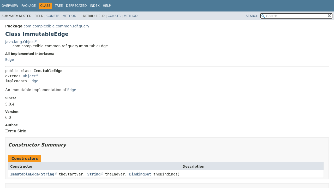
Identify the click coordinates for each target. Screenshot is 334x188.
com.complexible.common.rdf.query (56, 26)
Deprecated (76, 6)
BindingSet (140, 174)
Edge (9, 59)
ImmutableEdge (24, 174)
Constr (52, 16)
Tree (59, 6)
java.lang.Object (20, 42)
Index (95, 6)
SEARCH (252, 16)
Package (28, 6)
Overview (10, 6)
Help (107, 6)
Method (69, 16)
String (47, 174)
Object (29, 76)
